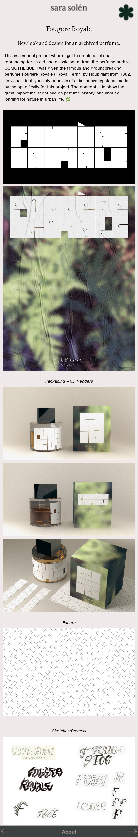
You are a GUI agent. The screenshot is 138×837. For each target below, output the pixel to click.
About (69, 831)
